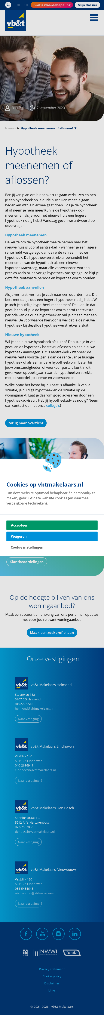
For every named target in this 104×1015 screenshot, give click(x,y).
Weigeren (19, 536)
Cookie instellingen (27, 547)
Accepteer (19, 525)
